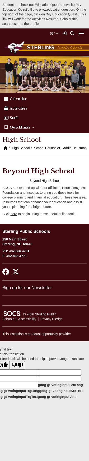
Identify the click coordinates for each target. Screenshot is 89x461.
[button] (44, 127)
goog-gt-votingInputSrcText (61, 391)
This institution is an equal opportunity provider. (37, 334)
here (13, 214)
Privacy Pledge (51, 319)
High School (21, 148)
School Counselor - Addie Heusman (60, 148)
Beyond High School (44, 181)
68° (54, 33)
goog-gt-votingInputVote (57, 397)
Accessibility (27, 319)
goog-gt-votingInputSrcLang (60, 385)
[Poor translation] (17, 365)
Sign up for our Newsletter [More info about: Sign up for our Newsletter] (27, 287)
